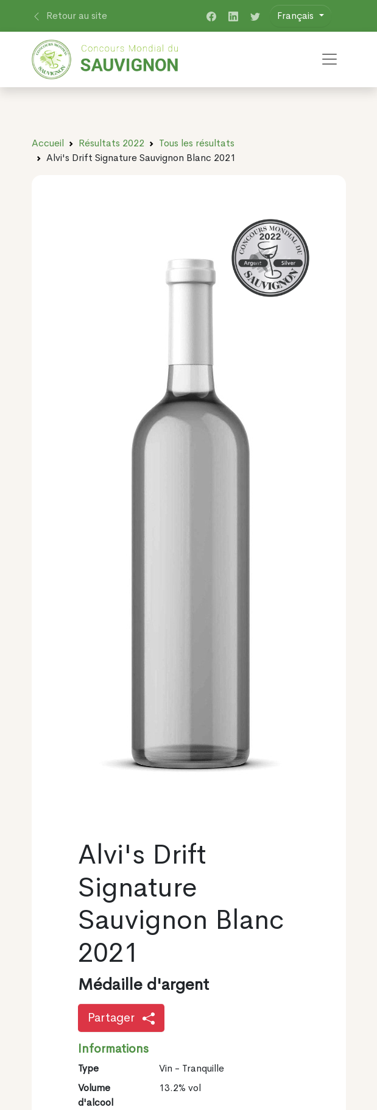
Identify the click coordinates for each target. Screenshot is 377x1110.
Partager (121, 1017)
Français (296, 15)
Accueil (48, 143)
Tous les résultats (196, 143)
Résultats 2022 (111, 143)
